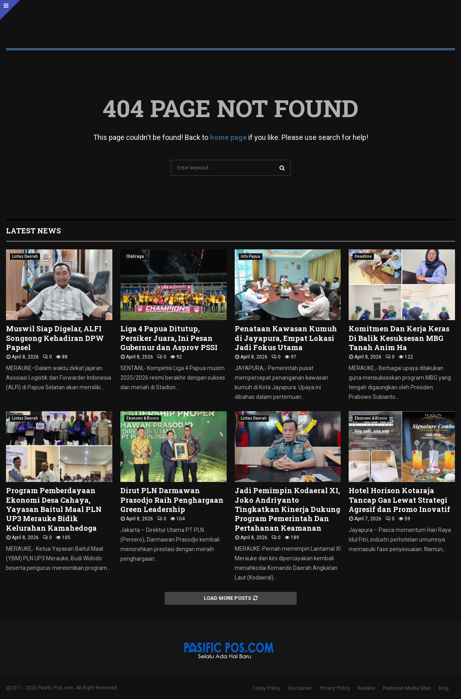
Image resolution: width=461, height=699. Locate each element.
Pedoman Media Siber (407, 688)
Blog (444, 688)
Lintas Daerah (25, 256)
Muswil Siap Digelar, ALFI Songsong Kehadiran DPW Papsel (55, 338)
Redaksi (366, 688)
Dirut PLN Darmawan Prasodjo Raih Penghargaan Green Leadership (172, 500)
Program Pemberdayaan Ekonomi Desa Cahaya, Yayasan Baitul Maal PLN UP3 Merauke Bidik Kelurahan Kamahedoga (54, 509)
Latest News (33, 230)
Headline (363, 256)
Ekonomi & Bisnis (142, 418)
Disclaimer (300, 688)
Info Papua (250, 256)
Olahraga (135, 256)
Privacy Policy (334, 688)
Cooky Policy (266, 688)
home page (228, 137)
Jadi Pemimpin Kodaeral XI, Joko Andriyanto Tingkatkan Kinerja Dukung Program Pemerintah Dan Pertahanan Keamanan (287, 509)
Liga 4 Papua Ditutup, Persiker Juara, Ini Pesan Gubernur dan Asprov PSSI (169, 338)
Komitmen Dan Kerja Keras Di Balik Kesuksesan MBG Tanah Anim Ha (399, 338)
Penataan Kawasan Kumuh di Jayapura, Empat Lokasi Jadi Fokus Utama (286, 338)
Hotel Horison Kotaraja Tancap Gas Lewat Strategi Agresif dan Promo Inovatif (399, 500)
